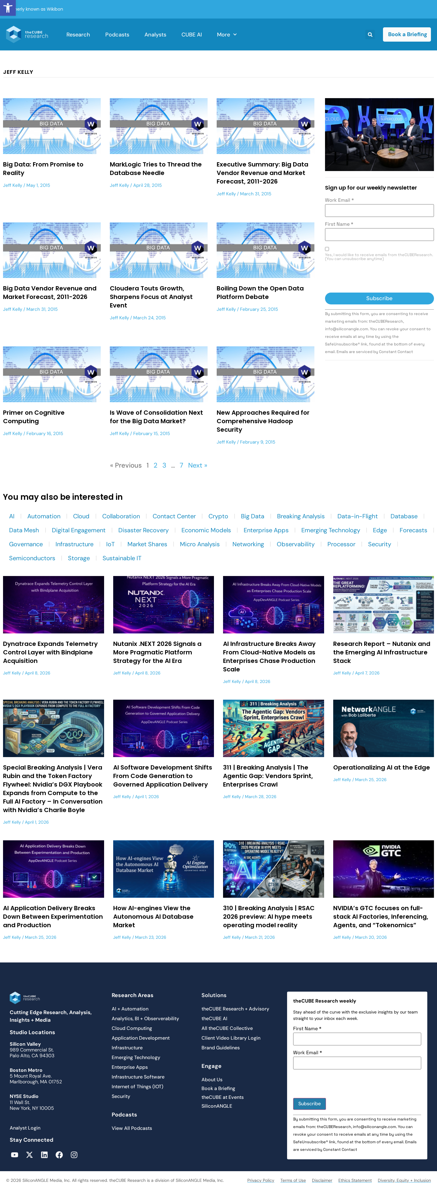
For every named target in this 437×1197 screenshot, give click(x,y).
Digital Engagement (79, 530)
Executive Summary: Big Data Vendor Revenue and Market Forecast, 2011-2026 (262, 173)
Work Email (339, 200)
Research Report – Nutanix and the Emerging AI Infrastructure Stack (381, 652)
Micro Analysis (200, 544)
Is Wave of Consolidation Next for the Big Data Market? (156, 416)
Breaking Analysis (301, 516)
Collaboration (121, 516)
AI (12, 516)
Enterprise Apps (266, 530)
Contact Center (174, 516)
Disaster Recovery (143, 530)
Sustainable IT (122, 558)
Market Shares (147, 544)
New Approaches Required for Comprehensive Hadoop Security (263, 421)
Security (379, 544)
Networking (248, 544)
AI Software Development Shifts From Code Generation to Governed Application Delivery (162, 776)
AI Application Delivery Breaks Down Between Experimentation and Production (53, 916)
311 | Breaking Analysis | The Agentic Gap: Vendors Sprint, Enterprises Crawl (268, 776)
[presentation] (371, 278)
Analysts (155, 34)
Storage (79, 558)
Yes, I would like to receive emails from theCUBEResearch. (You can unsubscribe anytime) (379, 257)
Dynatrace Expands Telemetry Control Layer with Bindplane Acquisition (50, 652)
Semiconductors (32, 558)
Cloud (81, 516)
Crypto (218, 516)
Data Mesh (24, 530)
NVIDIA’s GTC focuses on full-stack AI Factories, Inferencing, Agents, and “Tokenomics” (380, 916)
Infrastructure (74, 544)
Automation (43, 516)
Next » (197, 465)
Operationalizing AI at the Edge (381, 767)
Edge (380, 530)
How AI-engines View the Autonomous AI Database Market (153, 916)
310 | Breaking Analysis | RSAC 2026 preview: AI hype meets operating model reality (269, 916)
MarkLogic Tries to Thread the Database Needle (156, 168)
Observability (296, 544)
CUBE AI (191, 34)
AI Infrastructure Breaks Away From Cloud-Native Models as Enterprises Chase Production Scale (269, 657)
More (227, 34)
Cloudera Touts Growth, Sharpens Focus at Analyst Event (151, 297)
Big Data (252, 516)
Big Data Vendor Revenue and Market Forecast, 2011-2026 (50, 292)
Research (78, 34)
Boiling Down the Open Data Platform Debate (260, 292)
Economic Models (206, 530)
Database (404, 516)
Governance (26, 544)
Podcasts (117, 34)
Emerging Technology (330, 530)
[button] (8, 8)
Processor (341, 544)
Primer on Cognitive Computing (34, 416)
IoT (110, 544)
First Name (339, 224)
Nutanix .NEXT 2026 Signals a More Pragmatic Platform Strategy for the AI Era (157, 652)
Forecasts (413, 530)
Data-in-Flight (357, 516)
